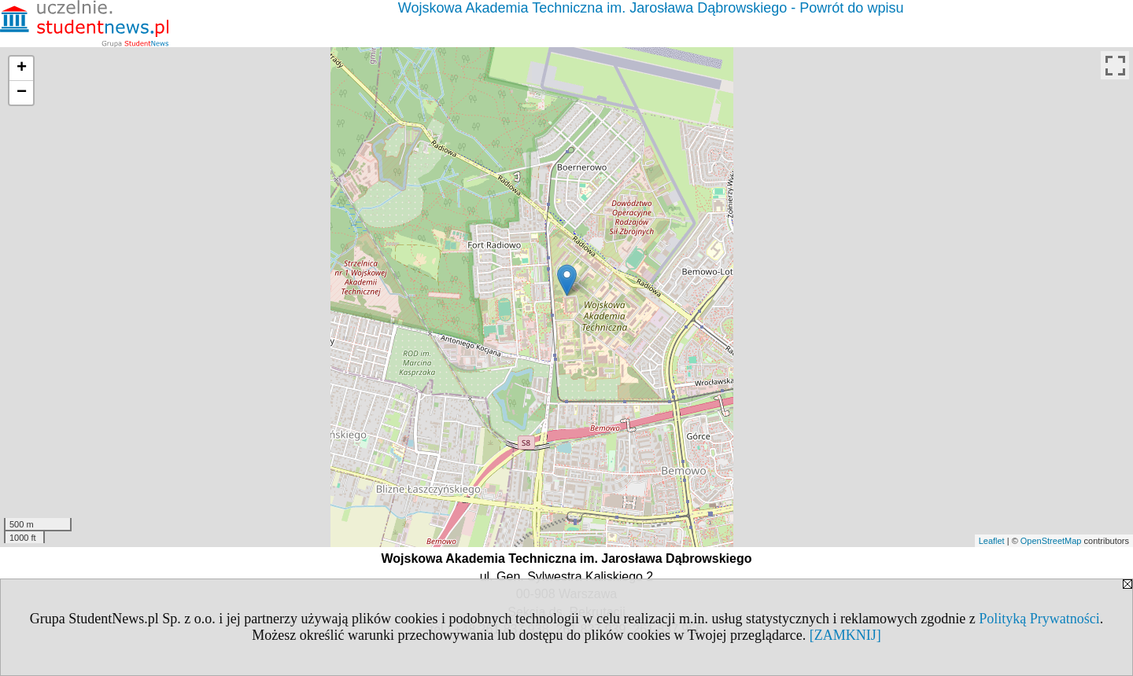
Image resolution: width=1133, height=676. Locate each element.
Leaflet (992, 541)
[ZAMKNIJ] (845, 635)
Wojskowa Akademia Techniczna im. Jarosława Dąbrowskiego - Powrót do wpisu (651, 8)
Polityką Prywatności (1039, 618)
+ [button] (22, 68)
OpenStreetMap (1051, 541)
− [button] (22, 93)
